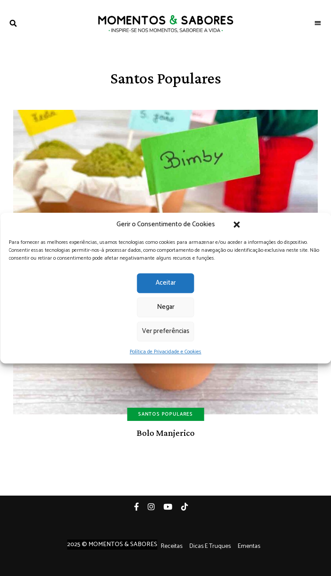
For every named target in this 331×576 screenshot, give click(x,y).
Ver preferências (165, 331)
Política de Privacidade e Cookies (165, 352)
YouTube (172, 506)
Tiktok (189, 506)
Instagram (156, 506)
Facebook (141, 506)
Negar (166, 306)
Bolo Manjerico (166, 432)
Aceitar (166, 282)
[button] (237, 224)
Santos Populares (165, 414)
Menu (318, 23)
